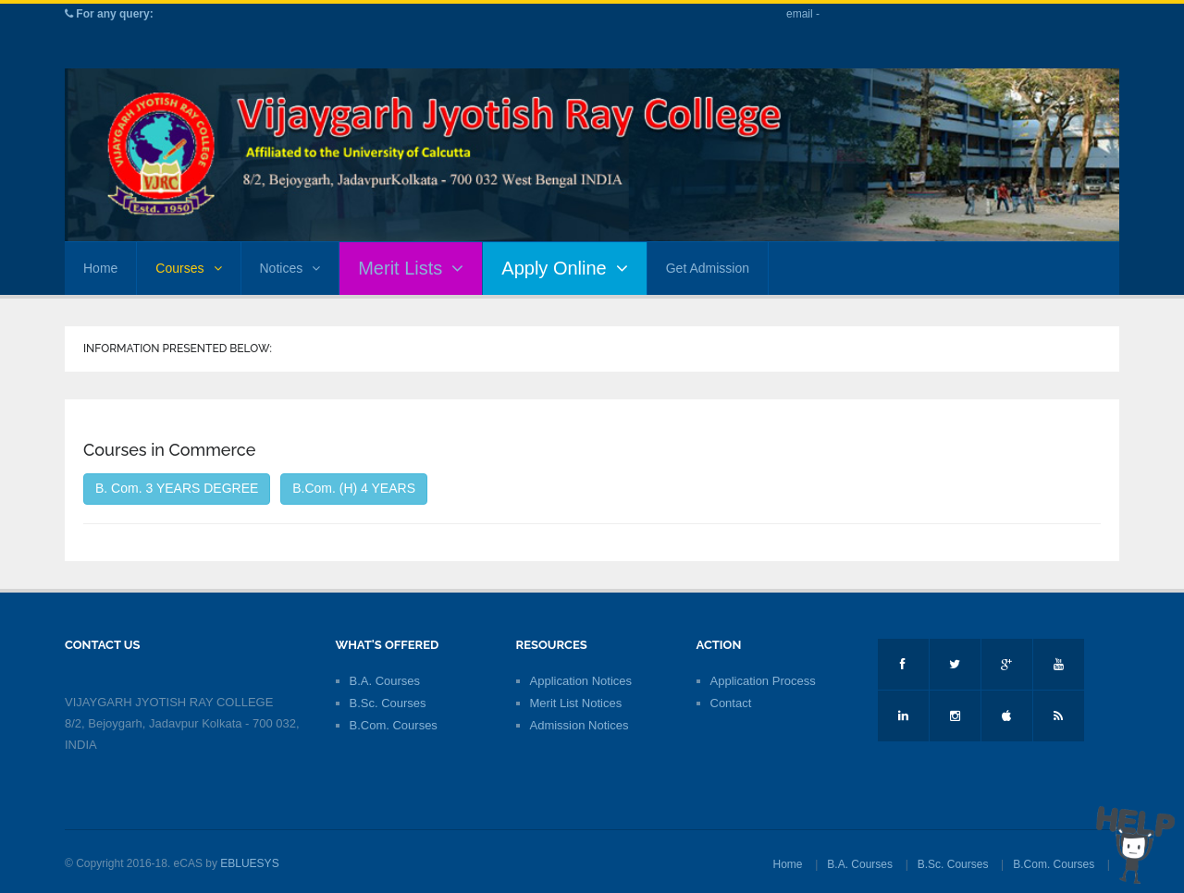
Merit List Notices (576, 703)
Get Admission (707, 268)
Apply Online (564, 268)
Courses (188, 268)
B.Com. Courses (394, 725)
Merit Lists (410, 268)
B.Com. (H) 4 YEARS (353, 488)
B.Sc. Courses (388, 703)
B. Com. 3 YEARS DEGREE (176, 488)
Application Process (763, 681)
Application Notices (581, 681)
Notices (290, 268)
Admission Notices (579, 725)
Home (100, 268)
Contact (731, 703)
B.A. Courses (385, 681)
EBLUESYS (249, 863)
